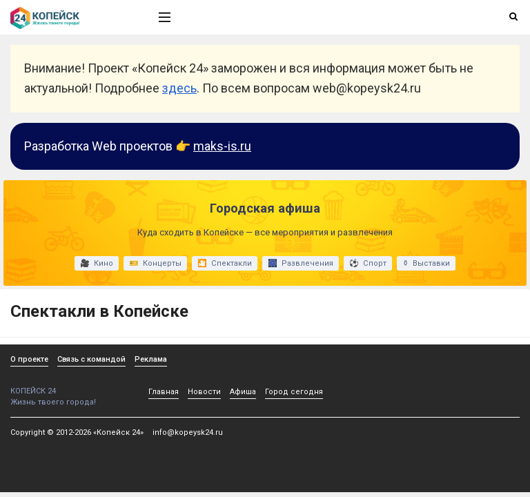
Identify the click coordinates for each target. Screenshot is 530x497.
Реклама (151, 359)
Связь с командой (91, 359)
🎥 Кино (96, 263)
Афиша (243, 391)
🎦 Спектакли (224, 263)
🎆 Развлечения (300, 263)
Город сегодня (294, 391)
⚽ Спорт (367, 263)
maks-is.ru (222, 146)
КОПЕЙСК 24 (69, 386)
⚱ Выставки (426, 263)
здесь (179, 88)
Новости (204, 391)
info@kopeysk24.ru (188, 432)
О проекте (29, 359)
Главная (163, 391)
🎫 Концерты (155, 263)
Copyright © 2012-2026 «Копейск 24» (77, 432)
